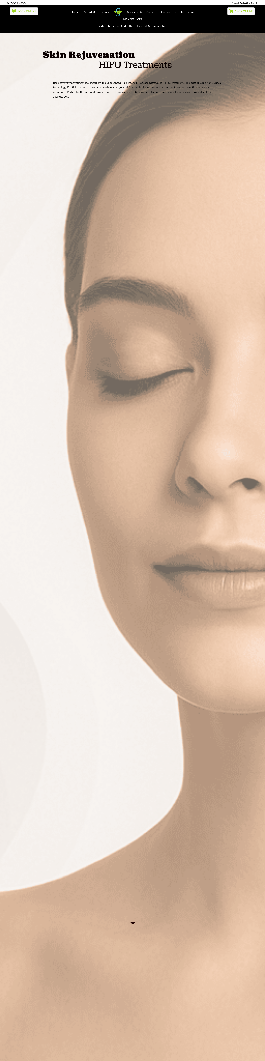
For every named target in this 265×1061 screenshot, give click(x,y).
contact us (168, 12)
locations (187, 12)
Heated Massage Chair (152, 26)
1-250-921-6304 (17, 3)
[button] (24, 11)
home (75, 12)
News (105, 12)
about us (90, 12)
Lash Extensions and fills (114, 26)
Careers (151, 12)
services (132, 12)
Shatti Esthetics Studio (245, 3)
